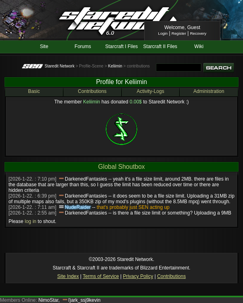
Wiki (199, 46)
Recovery (198, 33)
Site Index (68, 276)
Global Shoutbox (121, 166)
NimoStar (48, 300)
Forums (83, 46)
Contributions (92, 91)
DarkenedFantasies (86, 179)
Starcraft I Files (121, 46)
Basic (34, 91)
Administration (209, 91)
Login (162, 33)
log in (30, 221)
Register (179, 33)
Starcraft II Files (160, 46)
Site (44, 46)
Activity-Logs (150, 91)
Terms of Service (101, 276)
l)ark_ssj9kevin (84, 300)
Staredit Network (60, 66)
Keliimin (115, 66)
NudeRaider (78, 207)
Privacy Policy (138, 276)
